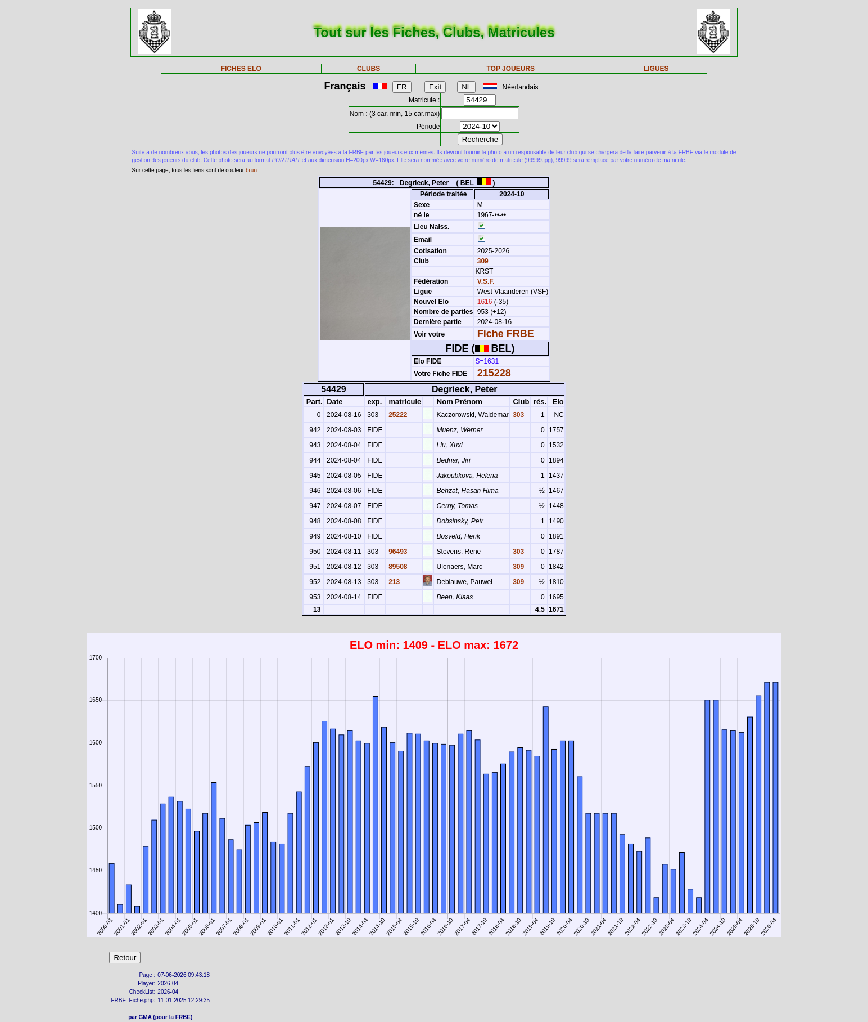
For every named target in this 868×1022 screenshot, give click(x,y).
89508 (397, 567)
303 (517, 415)
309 (481, 261)
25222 (397, 415)
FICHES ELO (241, 69)
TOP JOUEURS (510, 69)
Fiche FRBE (505, 333)
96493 (397, 551)
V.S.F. (486, 281)
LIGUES (656, 69)
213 (393, 582)
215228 (494, 373)
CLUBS (368, 69)
